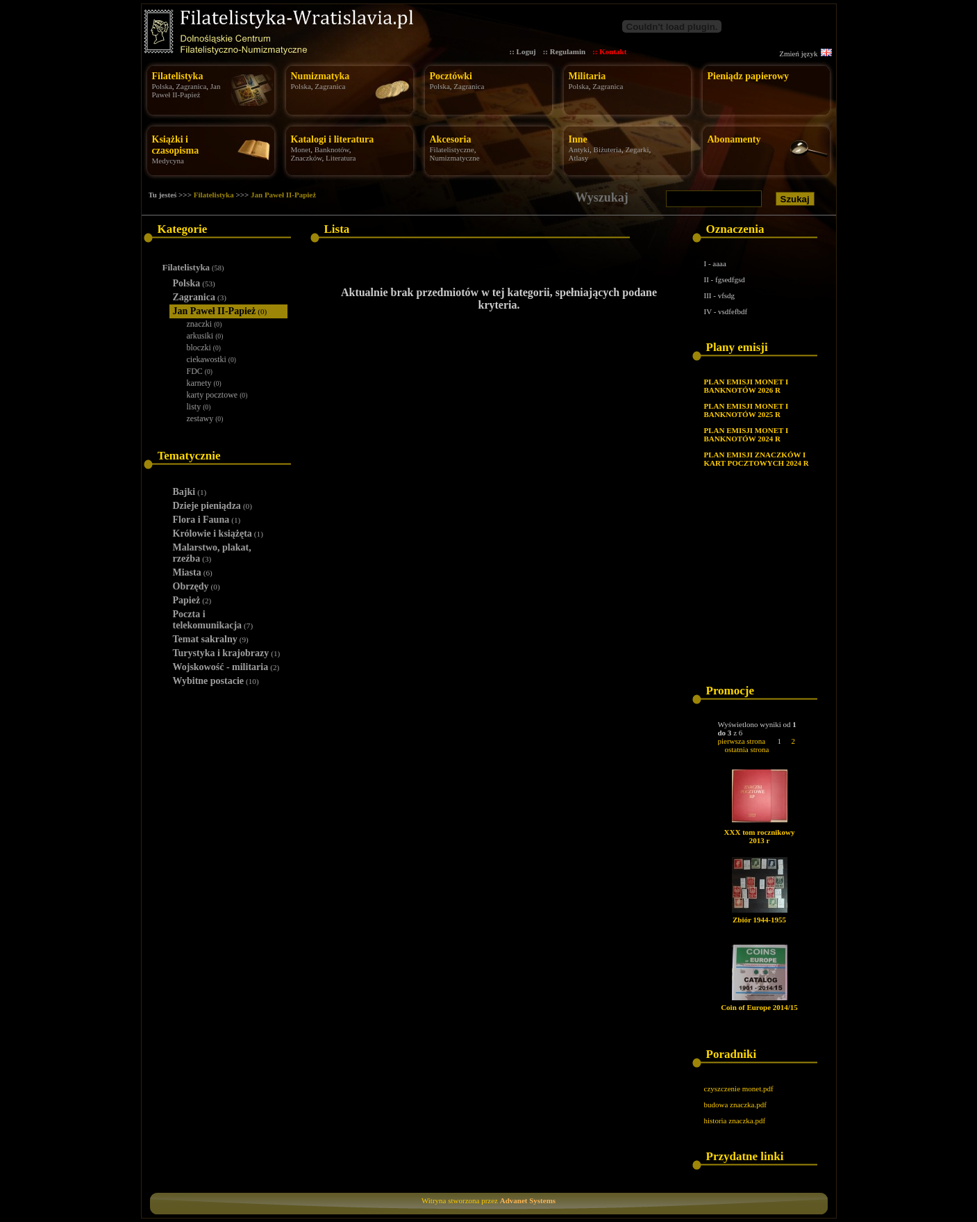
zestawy (205, 418)
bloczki (204, 347)
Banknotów (332, 149)
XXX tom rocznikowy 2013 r (759, 836)
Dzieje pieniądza (212, 505)
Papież (192, 600)
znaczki (204, 324)
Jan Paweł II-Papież (186, 90)
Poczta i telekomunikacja (213, 619)
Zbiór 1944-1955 (759, 919)
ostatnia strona (747, 749)
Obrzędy (196, 586)
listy (199, 407)
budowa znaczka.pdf (735, 1104)
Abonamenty (734, 139)
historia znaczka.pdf (735, 1120)
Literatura (341, 158)
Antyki (579, 149)
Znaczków (306, 158)
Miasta (192, 572)
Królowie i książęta (218, 533)
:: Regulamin (564, 51)
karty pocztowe (217, 395)
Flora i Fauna (207, 519)
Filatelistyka (177, 76)
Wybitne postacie (216, 681)
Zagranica (191, 86)
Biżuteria (607, 149)
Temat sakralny (211, 639)
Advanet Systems (528, 1200)
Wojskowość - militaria (226, 667)
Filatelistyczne (452, 149)
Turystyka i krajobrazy (227, 653)
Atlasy (579, 158)
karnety (204, 383)
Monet (301, 149)
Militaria (587, 76)
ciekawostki (212, 359)
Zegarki (637, 149)
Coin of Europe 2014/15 (759, 1007)
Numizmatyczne (455, 158)
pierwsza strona (742, 741)
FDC (200, 371)
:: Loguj (523, 51)
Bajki (190, 492)
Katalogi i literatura (332, 139)
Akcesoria (450, 139)
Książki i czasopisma (175, 145)
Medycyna (168, 160)
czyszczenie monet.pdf (739, 1088)
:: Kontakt (609, 51)
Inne (578, 139)
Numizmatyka (320, 76)
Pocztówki (451, 76)
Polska (162, 86)
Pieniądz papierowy (749, 76)
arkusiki (205, 336)
